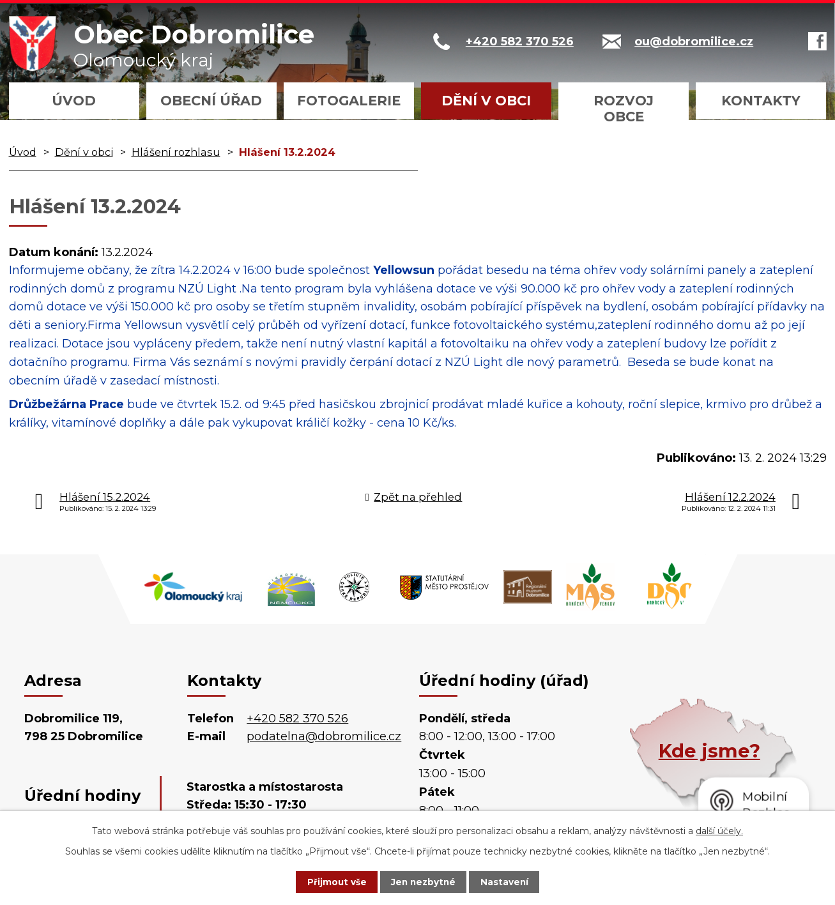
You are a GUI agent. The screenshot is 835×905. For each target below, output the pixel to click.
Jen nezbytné (423, 881)
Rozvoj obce (624, 109)
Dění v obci (486, 101)
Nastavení (510, 881)
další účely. (719, 830)
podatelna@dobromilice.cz (324, 736)
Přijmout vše (330, 881)
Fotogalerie (349, 101)
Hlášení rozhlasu (176, 152)
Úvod (74, 101)
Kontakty (761, 101)
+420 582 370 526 (297, 718)
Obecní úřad (211, 101)
